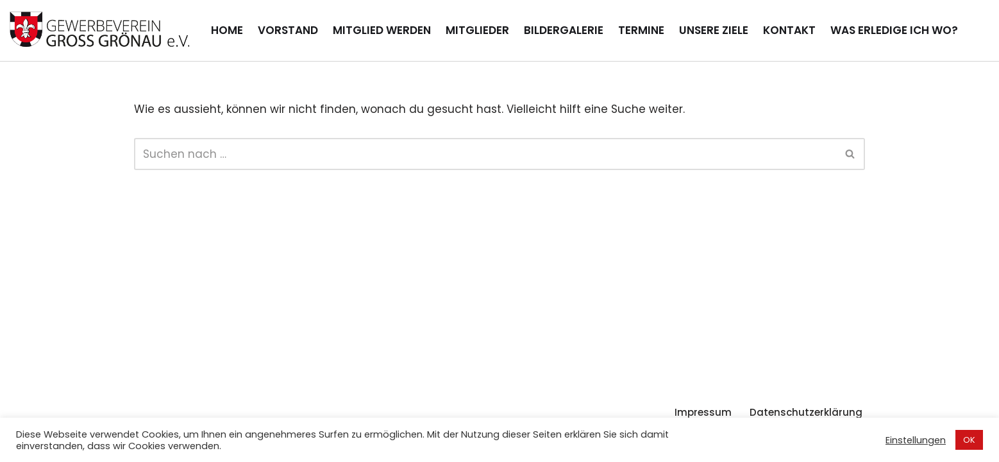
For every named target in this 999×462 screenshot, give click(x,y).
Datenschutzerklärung (806, 412)
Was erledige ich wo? (894, 30)
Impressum (703, 412)
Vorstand (288, 30)
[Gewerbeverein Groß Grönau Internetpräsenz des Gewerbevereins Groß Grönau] (99, 30)
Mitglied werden (382, 30)
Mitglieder (477, 30)
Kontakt (789, 30)
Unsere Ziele (713, 30)
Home (227, 30)
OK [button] (969, 440)
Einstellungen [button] (916, 440)
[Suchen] (485, 154)
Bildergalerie (563, 30)
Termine (641, 30)
